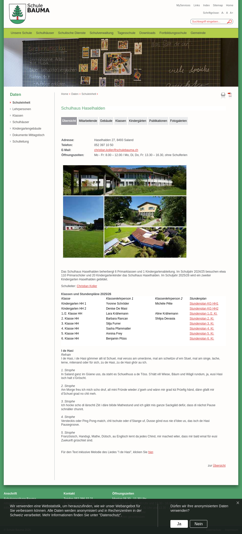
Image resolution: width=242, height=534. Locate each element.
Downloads (147, 33)
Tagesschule (126, 33)
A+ (231, 12)
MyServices (183, 5)
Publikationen (158, 121)
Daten (75, 93)
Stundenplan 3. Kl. (202, 323)
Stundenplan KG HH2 (204, 308)
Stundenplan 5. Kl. (202, 333)
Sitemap (218, 5)
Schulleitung (20, 141)
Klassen (17, 115)
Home (229, 5)
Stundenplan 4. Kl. (202, 328)
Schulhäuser (45, 33)
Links (197, 5)
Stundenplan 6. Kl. (202, 338)
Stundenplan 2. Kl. (202, 318)
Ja (179, 524)
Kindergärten (137, 121)
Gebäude (106, 121)
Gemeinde (198, 33)
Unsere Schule (21, 33)
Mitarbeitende (88, 121)
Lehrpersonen (21, 109)
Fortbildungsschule (173, 33)
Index (206, 5)
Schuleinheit (21, 102)
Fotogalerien (178, 121)
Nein (199, 524)
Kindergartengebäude (26, 128)
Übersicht (69, 121)
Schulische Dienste (72, 33)
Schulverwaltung (101, 33)
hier (150, 452)
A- (222, 12)
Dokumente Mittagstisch (28, 135)
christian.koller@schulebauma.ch (116, 150)
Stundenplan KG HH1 (204, 303)
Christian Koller (87, 286)
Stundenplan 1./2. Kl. (203, 313)
